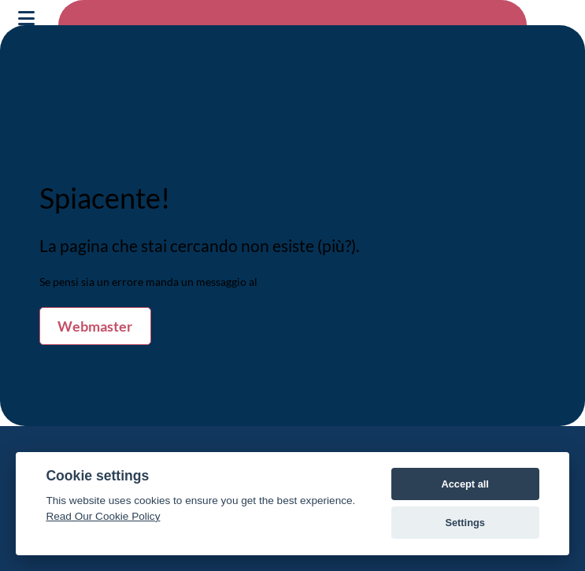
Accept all (464, 484)
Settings (464, 522)
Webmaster (94, 326)
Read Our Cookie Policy (103, 516)
